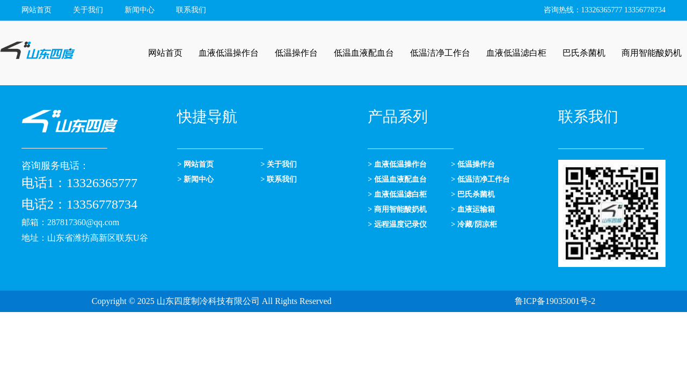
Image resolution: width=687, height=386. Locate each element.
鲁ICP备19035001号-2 (555, 301)
